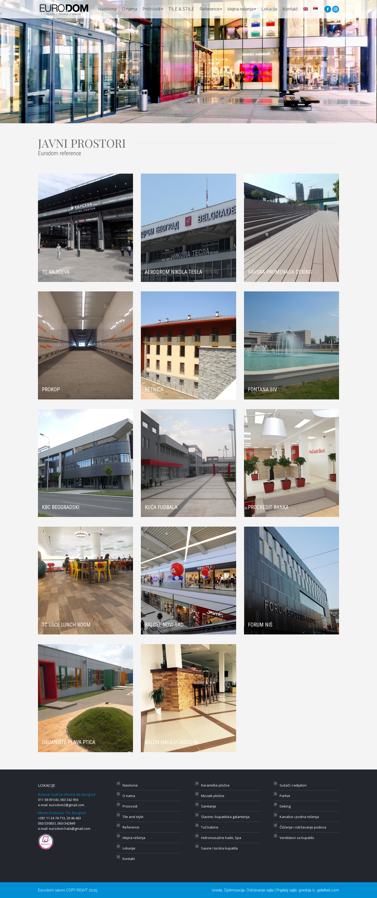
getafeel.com (328, 890)
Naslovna (130, 785)
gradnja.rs (306, 890)
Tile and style (133, 816)
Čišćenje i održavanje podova (303, 827)
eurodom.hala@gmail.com (69, 828)
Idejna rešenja (134, 837)
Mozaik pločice (212, 795)
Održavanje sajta (260, 890)
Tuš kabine (209, 827)
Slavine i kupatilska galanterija (225, 816)
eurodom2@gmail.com (66, 805)
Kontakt (129, 858)
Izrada (217, 890)
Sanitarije (208, 806)
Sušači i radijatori (293, 785)
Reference (131, 827)
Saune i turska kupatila (219, 848)
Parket (285, 795)
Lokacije (129, 848)
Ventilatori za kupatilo (297, 837)
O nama (129, 795)
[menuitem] (107, 9)
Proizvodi (130, 806)
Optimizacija (234, 890)
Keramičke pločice (215, 785)
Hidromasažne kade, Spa (221, 837)
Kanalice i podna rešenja (299, 816)
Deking (285, 806)
